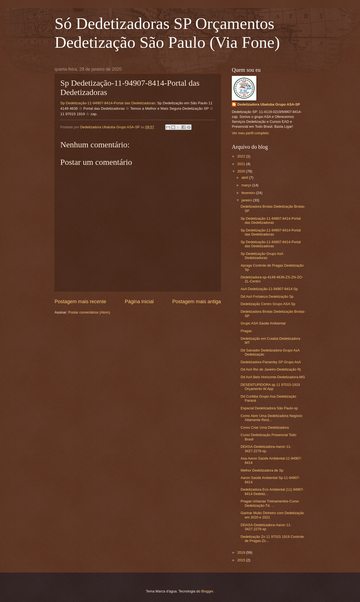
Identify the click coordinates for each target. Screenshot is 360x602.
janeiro (247, 200)
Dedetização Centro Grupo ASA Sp (268, 304)
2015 (241, 560)
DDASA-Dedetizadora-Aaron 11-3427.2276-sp (266, 449)
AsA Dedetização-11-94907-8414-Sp (269, 289)
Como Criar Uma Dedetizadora (265, 427)
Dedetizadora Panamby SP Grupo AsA (271, 362)
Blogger (207, 591)
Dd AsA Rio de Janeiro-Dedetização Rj (271, 369)
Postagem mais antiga (196, 301)
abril (245, 177)
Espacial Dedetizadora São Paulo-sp (269, 408)
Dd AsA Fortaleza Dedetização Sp (267, 296)
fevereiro (248, 193)
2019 (241, 552)
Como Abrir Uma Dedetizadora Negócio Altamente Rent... (271, 418)
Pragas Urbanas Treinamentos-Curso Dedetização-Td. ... (270, 503)
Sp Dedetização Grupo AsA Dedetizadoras (262, 256)
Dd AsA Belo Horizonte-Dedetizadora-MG (273, 377)
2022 (241, 156)
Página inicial (139, 301)
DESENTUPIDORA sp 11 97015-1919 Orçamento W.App (270, 387)
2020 (241, 171)
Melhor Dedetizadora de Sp (262, 470)
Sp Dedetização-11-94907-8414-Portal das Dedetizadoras (107, 103)
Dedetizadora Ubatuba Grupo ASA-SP (268, 104)
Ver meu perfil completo (250, 133)
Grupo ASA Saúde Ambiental (263, 323)
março (246, 185)
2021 (241, 164)
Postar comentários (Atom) (89, 312)
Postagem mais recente (80, 301)
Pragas (246, 331)
